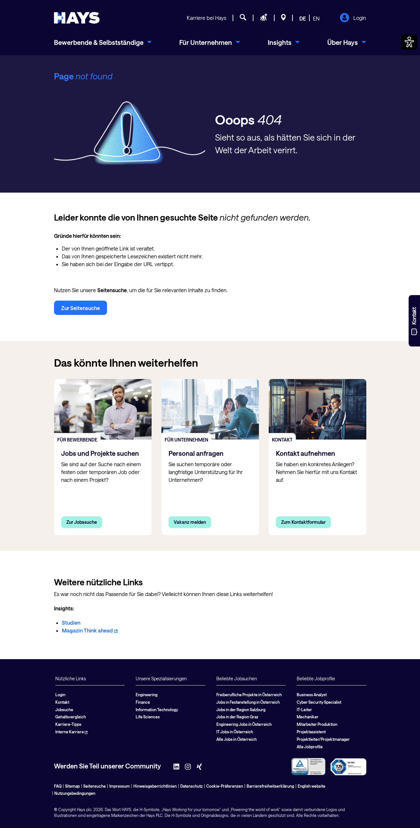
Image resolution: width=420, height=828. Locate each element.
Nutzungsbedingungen (74, 793)
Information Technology (157, 709)
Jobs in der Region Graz (237, 716)
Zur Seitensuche (80, 308)
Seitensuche (94, 786)
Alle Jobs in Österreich (236, 739)
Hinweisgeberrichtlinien (155, 786)
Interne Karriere (71, 731)
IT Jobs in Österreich (234, 731)
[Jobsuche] (243, 18)
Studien (71, 622)
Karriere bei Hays (206, 18)
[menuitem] (103, 42)
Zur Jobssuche (81, 522)
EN (316, 18)
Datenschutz (191, 786)
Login (353, 18)
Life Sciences (148, 716)
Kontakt (62, 702)
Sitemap (72, 786)
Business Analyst (312, 694)
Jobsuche (64, 709)
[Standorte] (283, 18)
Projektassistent (311, 731)
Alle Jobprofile (310, 746)
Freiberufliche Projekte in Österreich (249, 694)
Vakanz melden (190, 522)
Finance (143, 702)
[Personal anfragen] (263, 18)
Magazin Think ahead (90, 630)
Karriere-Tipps (68, 724)
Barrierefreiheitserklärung (270, 786)
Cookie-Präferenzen (224, 786)
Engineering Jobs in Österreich (244, 724)
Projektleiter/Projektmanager (323, 739)
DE (302, 18)
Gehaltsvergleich (70, 716)
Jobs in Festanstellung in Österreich (248, 702)
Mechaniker (307, 716)
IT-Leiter (304, 709)
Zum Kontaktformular (303, 522)
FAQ (57, 786)
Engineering (146, 694)
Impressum (119, 786)
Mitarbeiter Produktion (317, 724)
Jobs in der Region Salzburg (240, 709)
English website (311, 786)
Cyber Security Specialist (319, 702)
